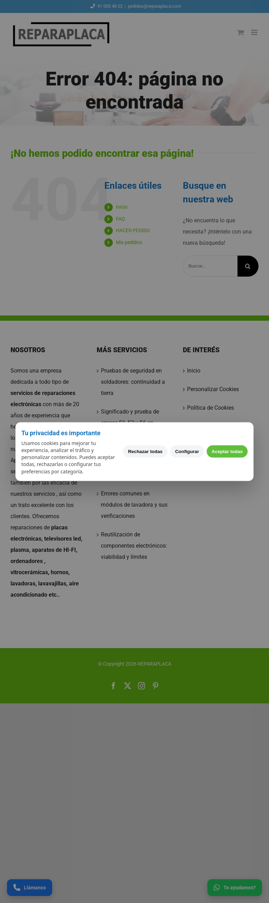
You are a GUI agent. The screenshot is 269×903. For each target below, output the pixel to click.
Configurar (187, 451)
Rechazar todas (145, 451)
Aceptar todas (227, 451)
